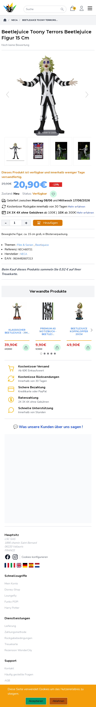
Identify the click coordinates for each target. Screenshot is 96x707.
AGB (7, 680)
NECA (23, 254)
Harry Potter (12, 608)
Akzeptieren (36, 701)
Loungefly (11, 595)
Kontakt (9, 668)
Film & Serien (25, 245)
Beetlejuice (42, 245)
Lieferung (10, 626)
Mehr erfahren (76, 206)
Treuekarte (11, 644)
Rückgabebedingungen (18, 638)
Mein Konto (11, 583)
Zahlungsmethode (15, 632)
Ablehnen (58, 701)
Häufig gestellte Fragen (19, 674)
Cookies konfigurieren (35, 557)
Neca (14, 20)
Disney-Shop (12, 589)
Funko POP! (11, 602)
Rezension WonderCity (18, 650)
